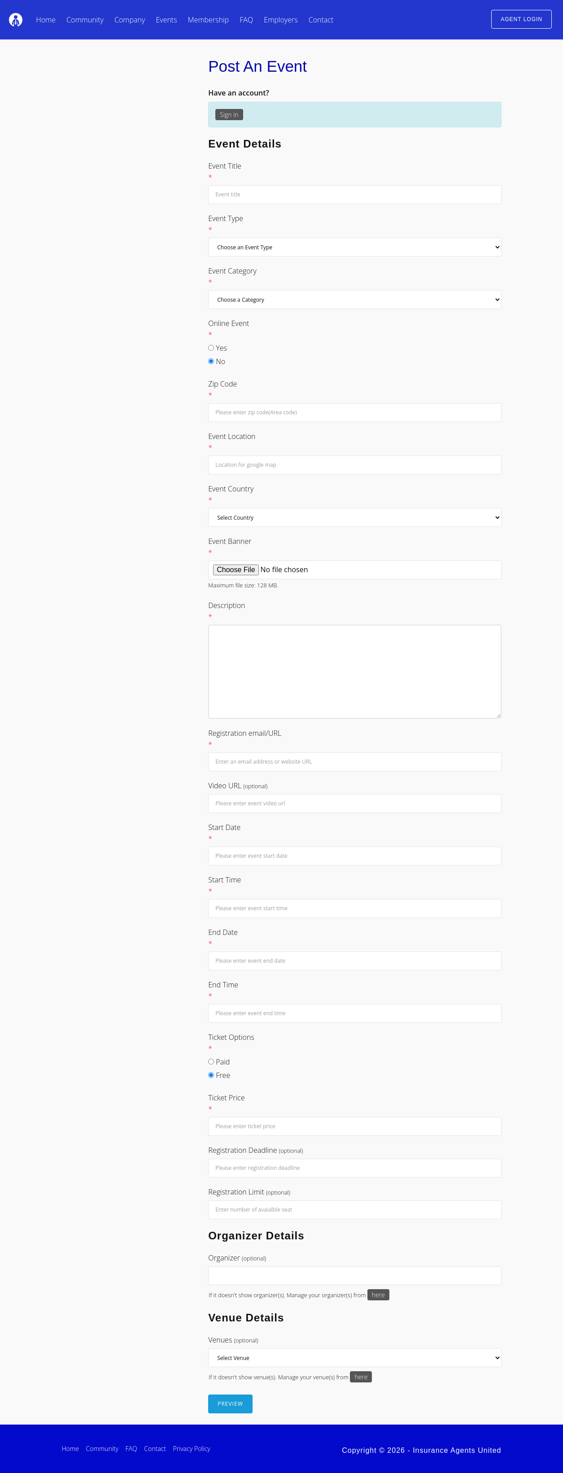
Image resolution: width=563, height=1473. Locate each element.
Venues (233, 1340)
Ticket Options (354, 1043)
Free (219, 1075)
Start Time (354, 886)
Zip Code (354, 390)
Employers (280, 20)
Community (85, 20)
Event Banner (354, 547)
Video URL (237, 786)
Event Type (354, 224)
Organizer (237, 1258)
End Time (354, 991)
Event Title (354, 172)
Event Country (354, 495)
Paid (219, 1062)
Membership (208, 20)
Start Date (354, 833)
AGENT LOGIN (521, 19)
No (216, 361)
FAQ (246, 20)
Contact (321, 20)
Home (46, 20)
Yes (217, 348)
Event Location (354, 442)
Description (354, 611)
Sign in (229, 114)
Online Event (354, 329)
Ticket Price (354, 1104)
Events (166, 20)
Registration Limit (249, 1192)
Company (129, 20)
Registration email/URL (354, 739)
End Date (354, 938)
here (378, 1295)
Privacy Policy (191, 1448)
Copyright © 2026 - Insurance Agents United (421, 1450)
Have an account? (238, 93)
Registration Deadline (255, 1150)
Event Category (354, 277)
